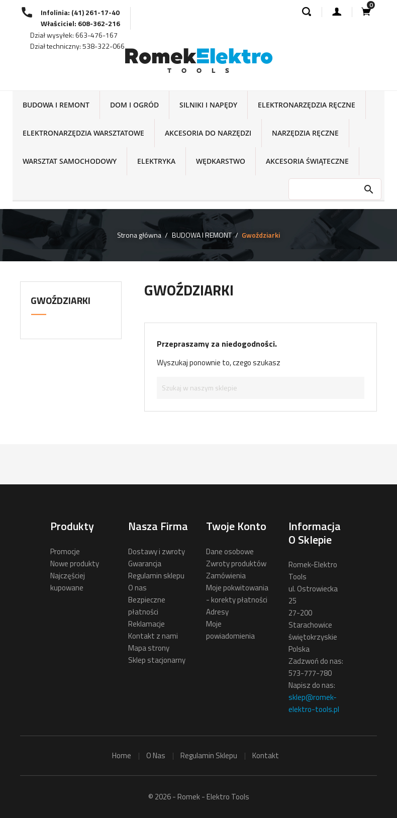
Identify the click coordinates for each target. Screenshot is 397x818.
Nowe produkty (74, 563)
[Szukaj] (260, 388)
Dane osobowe (230, 551)
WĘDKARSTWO (220, 161)
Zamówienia (226, 575)
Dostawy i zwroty (156, 551)
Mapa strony (148, 648)
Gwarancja (144, 563)
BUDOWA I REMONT (56, 105)
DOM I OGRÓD (134, 105)
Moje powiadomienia (230, 630)
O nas (137, 587)
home (121, 755)
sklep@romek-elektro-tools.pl (313, 703)
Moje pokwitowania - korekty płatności (237, 593)
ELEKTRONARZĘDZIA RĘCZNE (306, 105)
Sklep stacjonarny (156, 660)
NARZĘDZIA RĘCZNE (305, 133)
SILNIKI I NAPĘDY (208, 105)
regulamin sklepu (208, 755)
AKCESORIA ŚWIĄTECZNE (307, 161)
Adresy (217, 612)
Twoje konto (236, 526)
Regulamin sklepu (156, 575)
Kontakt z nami (153, 636)
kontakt (265, 755)
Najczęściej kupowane (67, 581)
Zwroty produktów (236, 563)
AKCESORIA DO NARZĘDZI (208, 133)
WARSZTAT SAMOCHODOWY (70, 161)
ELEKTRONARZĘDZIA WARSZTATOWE (83, 133)
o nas (155, 755)
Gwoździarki (60, 300)
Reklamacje (146, 624)
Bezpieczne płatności (146, 606)
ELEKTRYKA (156, 161)
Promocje (65, 551)
